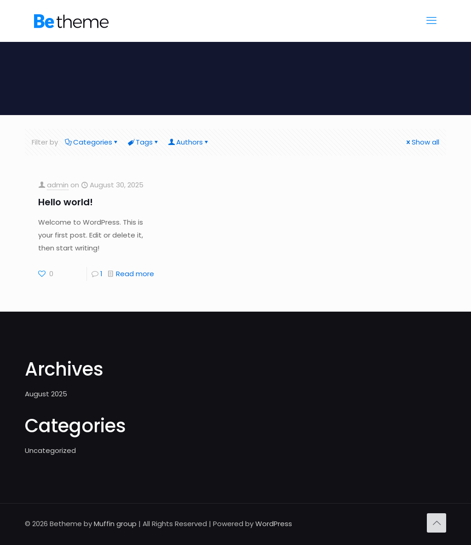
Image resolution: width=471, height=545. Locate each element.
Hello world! (65, 202)
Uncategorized (50, 450)
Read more (135, 273)
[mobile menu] (431, 21)
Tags (143, 142)
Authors (189, 142)
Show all (422, 142)
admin (58, 185)
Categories (92, 142)
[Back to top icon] (436, 523)
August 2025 (46, 394)
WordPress (273, 523)
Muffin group (115, 523)
